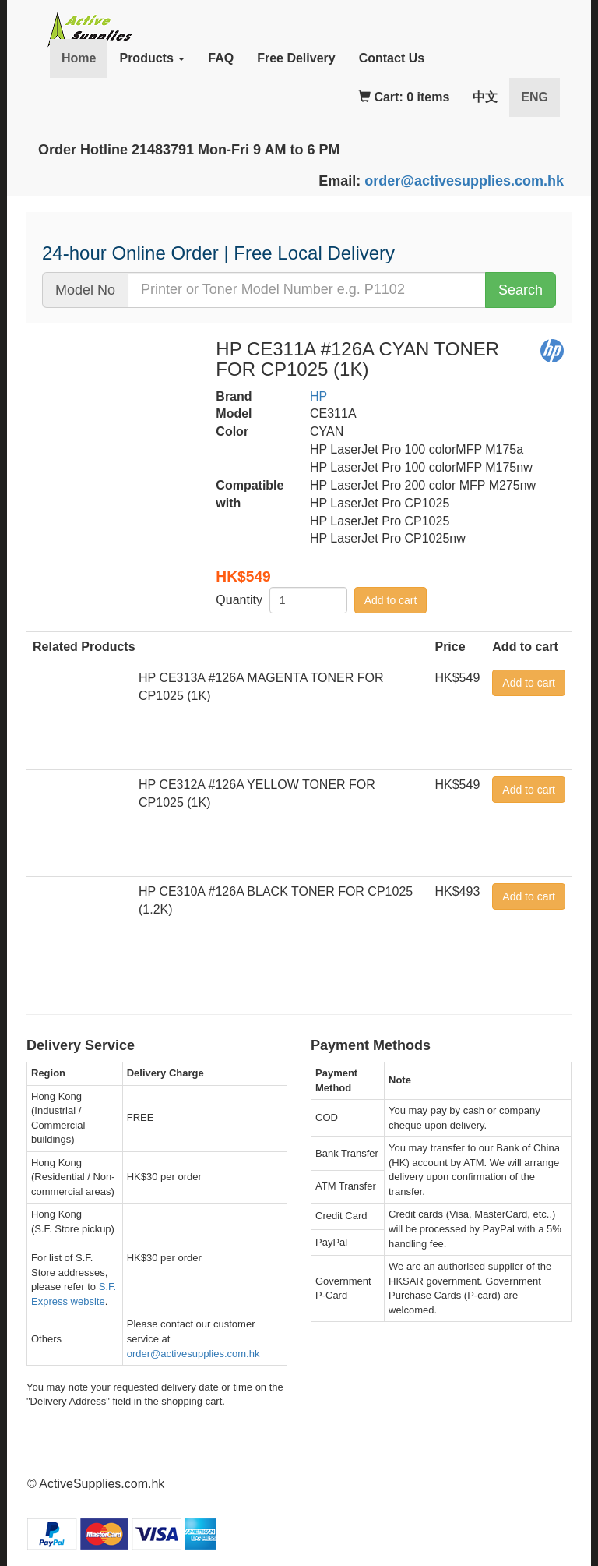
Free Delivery (296, 58)
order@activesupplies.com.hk (464, 181)
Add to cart (390, 600)
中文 (485, 97)
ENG (540, 96)
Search (520, 290)
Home (79, 58)
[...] (307, 290)
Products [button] (152, 58)
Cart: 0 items (403, 97)
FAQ (221, 58)
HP (318, 396)
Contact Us (391, 58)
